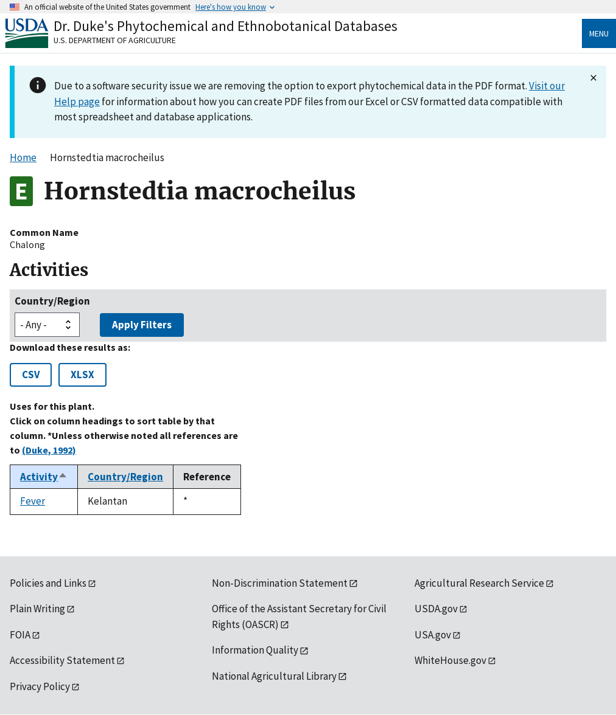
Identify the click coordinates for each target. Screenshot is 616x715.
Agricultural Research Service (479, 583)
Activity (44, 476)
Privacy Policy (40, 686)
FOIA (20, 634)
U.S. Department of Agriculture (115, 40)
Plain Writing (37, 608)
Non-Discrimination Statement (280, 583)
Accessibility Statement (62, 660)
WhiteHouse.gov (450, 660)
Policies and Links (48, 583)
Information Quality (255, 650)
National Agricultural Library (274, 676)
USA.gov (433, 634)
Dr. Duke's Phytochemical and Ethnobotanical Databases (225, 26)
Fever (32, 501)
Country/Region (52, 301)
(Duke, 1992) (49, 450)
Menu (599, 33)
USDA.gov (436, 608)
